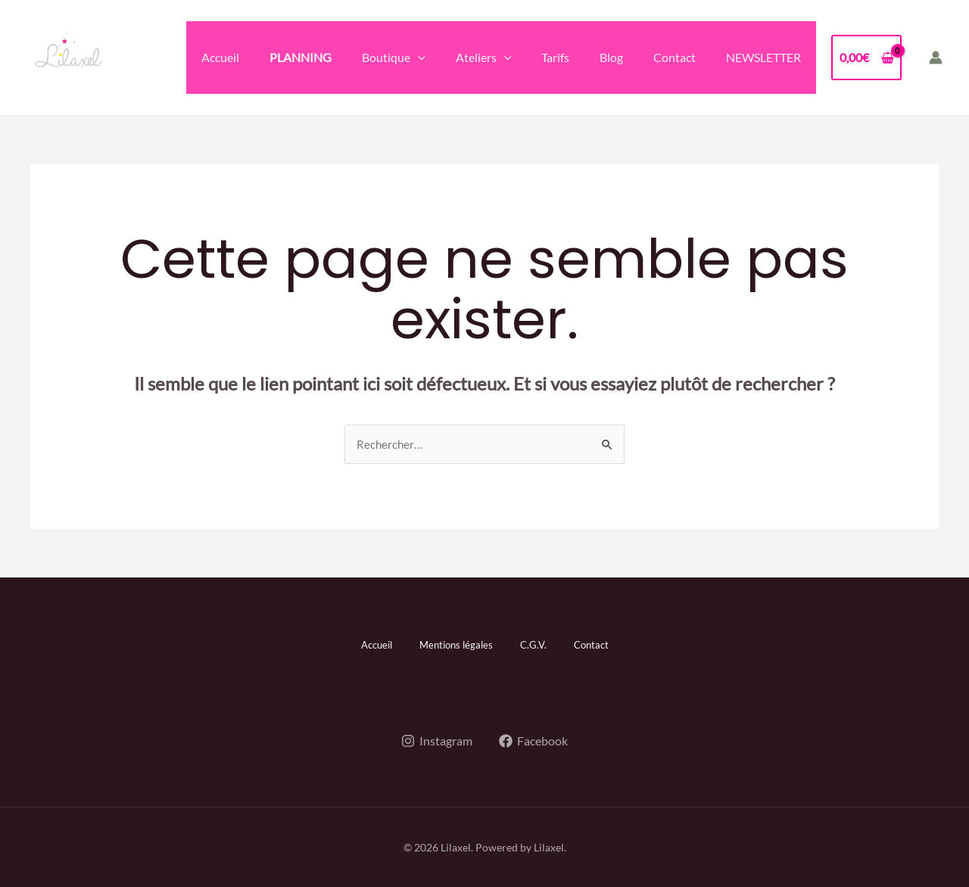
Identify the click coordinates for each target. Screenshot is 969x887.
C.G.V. (538, 644)
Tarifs (555, 57)
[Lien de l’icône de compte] (936, 57)
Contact (674, 57)
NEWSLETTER (763, 57)
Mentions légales (454, 644)
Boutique (393, 57)
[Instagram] (436, 739)
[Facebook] (534, 739)
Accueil (220, 57)
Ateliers (484, 57)
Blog (611, 57)
